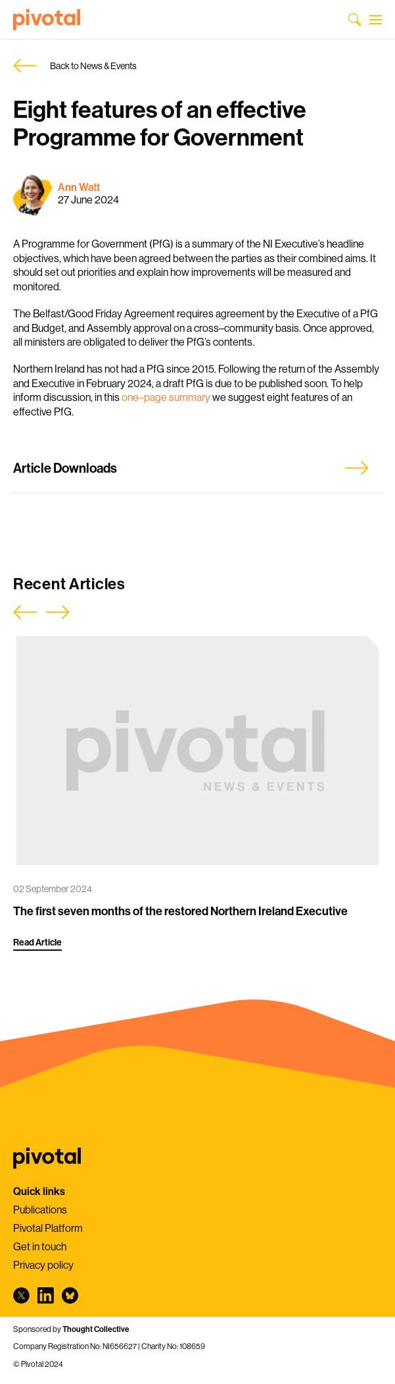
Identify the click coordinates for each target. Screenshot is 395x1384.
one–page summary (166, 397)
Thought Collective (95, 1329)
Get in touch (39, 1246)
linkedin (45, 1295)
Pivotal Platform (48, 1228)
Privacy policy (43, 1264)
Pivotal (46, 19)
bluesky (70, 1295)
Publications (40, 1209)
